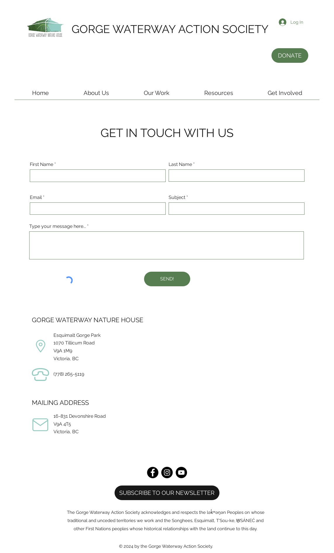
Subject (177, 197)
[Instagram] (167, 472)
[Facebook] (152, 472)
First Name (41, 164)
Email (36, 197)
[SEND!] (167, 279)
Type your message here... (57, 226)
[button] (96, 94)
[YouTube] (181, 472)
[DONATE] (289, 55)
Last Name (180, 164)
